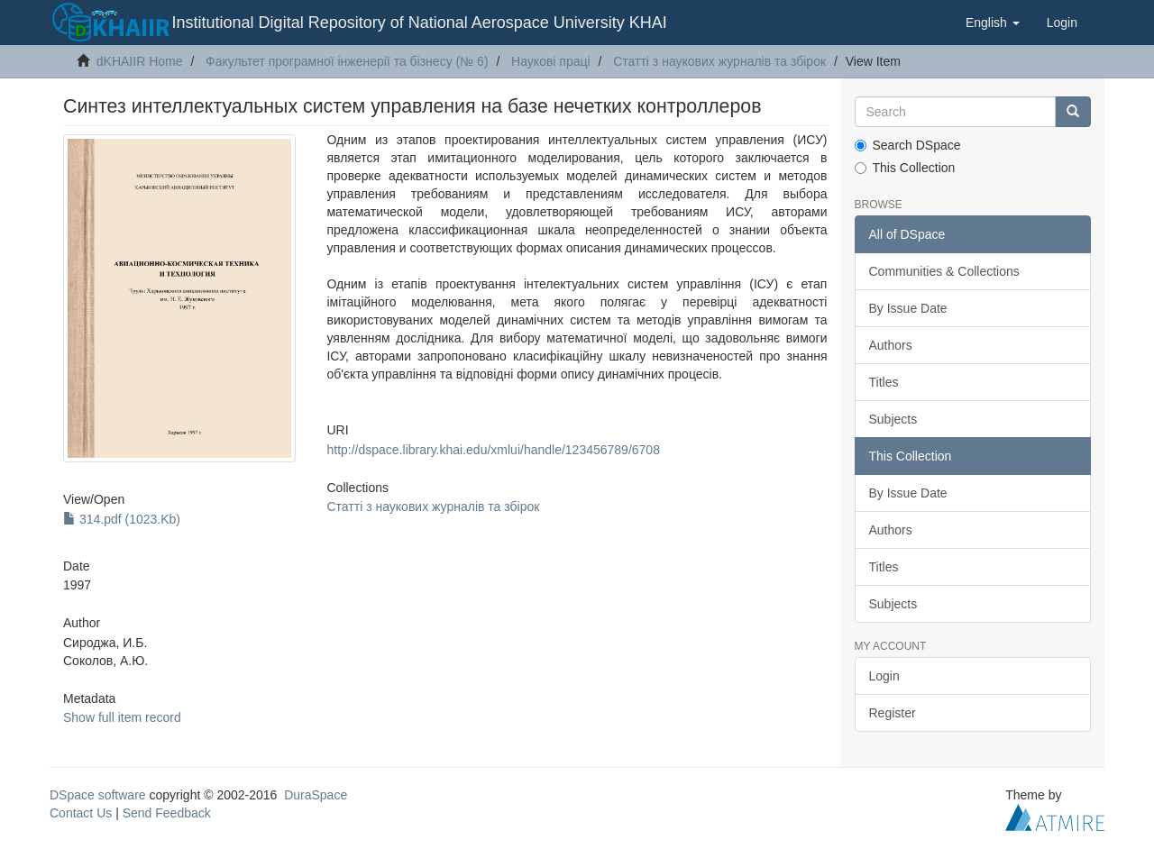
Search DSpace (908, 145)
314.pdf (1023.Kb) (121, 519)
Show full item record (122, 717)
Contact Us (81, 813)
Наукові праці (551, 61)
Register (892, 713)
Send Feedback (167, 813)
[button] (992, 22)
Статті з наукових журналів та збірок (719, 61)
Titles (884, 382)
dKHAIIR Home (139, 61)
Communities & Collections (944, 271)
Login (884, 676)
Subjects (893, 419)
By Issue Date (908, 308)
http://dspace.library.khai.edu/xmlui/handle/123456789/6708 (492, 450)
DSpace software (98, 795)
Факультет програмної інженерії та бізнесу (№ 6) (347, 61)
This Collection (905, 167)
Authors (890, 345)
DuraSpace (315, 795)
